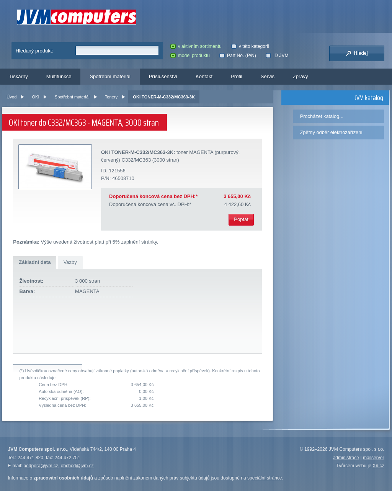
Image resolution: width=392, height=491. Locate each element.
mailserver (373, 457)
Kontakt (204, 76)
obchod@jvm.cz (77, 465)
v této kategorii (250, 46)
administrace (346, 457)
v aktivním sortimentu (196, 46)
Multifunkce (59, 76)
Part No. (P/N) (237, 55)
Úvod (11, 97)
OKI (35, 97)
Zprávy (300, 76)
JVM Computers (76, 17)
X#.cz (378, 465)
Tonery (111, 97)
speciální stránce (264, 478)
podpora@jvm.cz (40, 465)
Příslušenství (163, 76)
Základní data (35, 262)
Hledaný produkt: (34, 51)
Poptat (241, 219)
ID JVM (277, 55)
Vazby (70, 262)
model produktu (190, 55)
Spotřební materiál (110, 76)
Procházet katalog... (321, 116)
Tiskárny (18, 76)
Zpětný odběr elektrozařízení (331, 132)
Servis (267, 76)
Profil (236, 76)
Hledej (357, 53)
